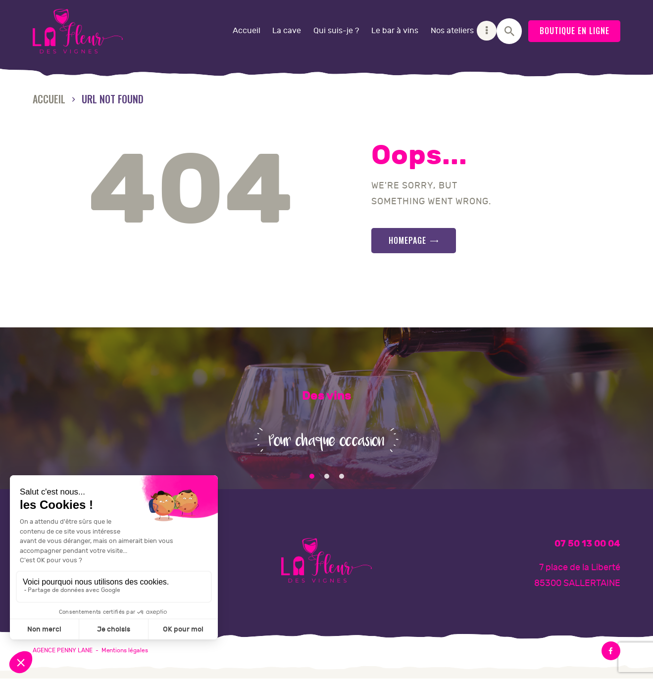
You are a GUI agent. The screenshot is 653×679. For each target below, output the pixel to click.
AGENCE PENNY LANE (63, 650)
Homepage (407, 240)
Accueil (49, 99)
